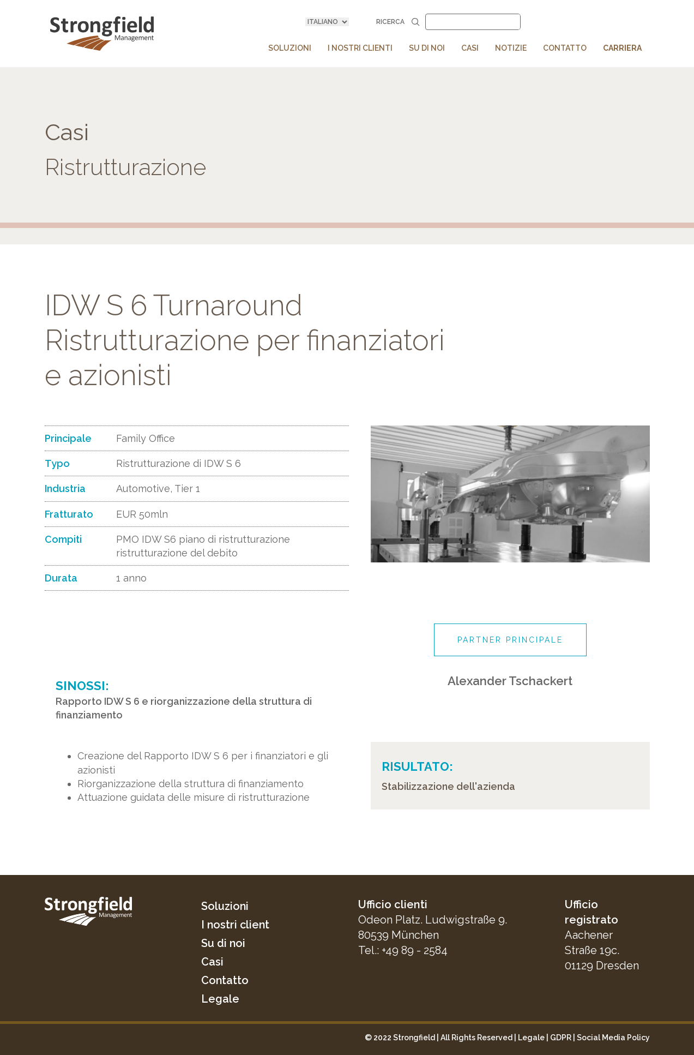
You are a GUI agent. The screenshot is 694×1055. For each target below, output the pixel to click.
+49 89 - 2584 (415, 950)
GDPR (560, 1037)
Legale (220, 998)
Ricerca (398, 21)
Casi (212, 961)
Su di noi (223, 943)
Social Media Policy (613, 1037)
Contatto (225, 980)
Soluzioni (225, 906)
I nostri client (236, 924)
